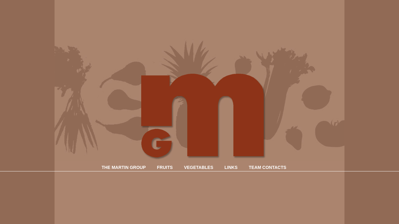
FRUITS (165, 167)
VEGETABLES (198, 167)
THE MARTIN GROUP (124, 167)
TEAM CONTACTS (267, 167)
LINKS (231, 167)
